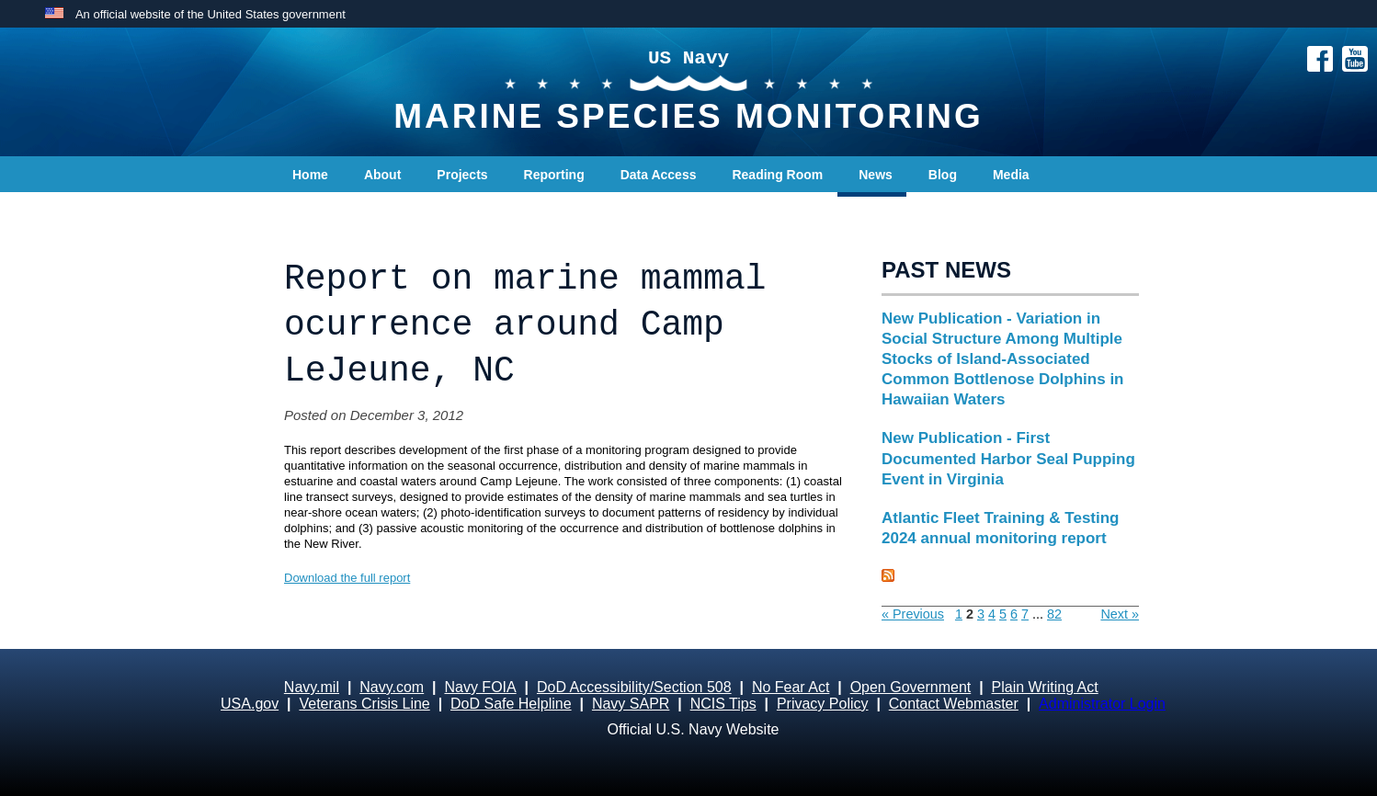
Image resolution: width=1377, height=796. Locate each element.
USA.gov (250, 703)
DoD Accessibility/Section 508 (634, 687)
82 (1054, 614)
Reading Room (777, 174)
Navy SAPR (630, 703)
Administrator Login (1102, 703)
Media (1011, 174)
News (876, 174)
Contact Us (326, 211)
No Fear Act (790, 687)
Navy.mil (311, 687)
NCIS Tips (723, 703)
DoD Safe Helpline (511, 703)
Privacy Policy (823, 703)
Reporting (554, 174)
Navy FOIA (480, 687)
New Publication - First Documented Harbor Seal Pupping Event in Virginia (1008, 458)
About (382, 174)
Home (310, 174)
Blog (942, 174)
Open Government (911, 687)
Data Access (658, 174)
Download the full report (347, 578)
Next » (1119, 614)
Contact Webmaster (954, 703)
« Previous (913, 614)
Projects (462, 174)
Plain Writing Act (1045, 687)
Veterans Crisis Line (364, 703)
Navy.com (391, 687)
